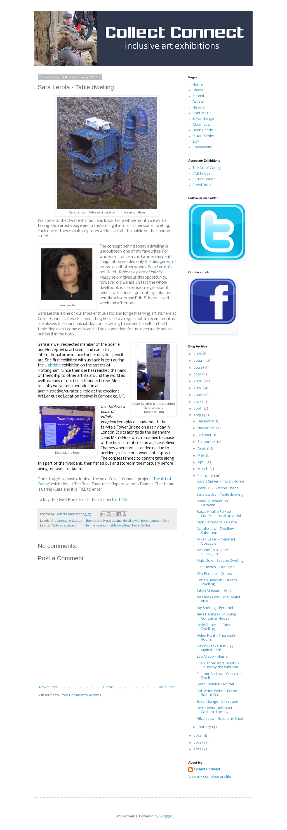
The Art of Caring (206, 168)
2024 (198, 361)
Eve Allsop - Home (212, 657)
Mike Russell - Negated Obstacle (216, 541)
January (204, 727)
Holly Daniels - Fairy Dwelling (213, 627)
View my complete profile (209, 777)
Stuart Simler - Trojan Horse (220, 481)
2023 (198, 368)
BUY (195, 142)
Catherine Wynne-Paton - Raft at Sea (218, 693)
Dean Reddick (204, 130)
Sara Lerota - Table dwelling (220, 495)
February (205, 476)
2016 (198, 408)
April (201, 462)
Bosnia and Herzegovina (104, 521)
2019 (198, 388)
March (203, 469)
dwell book (141, 521)
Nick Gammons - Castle (217, 522)
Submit (198, 96)
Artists (198, 102)
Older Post (166, 687)
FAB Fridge (201, 173)
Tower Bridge (140, 525)
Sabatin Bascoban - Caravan (213, 503)
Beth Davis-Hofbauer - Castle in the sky (216, 710)
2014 (198, 735)
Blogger (165, 816)
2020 (198, 381)
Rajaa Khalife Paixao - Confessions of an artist (219, 514)
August (204, 448)
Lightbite (53, 365)
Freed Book (201, 185)
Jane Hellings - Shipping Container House (216, 616)
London (156, 521)
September (207, 442)
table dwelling (119, 525)
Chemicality (202, 147)
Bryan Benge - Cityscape (217, 702)
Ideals (197, 90)
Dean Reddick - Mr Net (215, 684)
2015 (198, 415)
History (198, 107)
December (206, 421)
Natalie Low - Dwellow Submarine (215, 531)
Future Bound (204, 179)
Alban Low (201, 124)
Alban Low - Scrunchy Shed (220, 719)
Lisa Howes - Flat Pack (216, 567)
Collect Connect (207, 769)
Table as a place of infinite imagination (79, 525)
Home (108, 687)
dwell (127, 521)
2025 (198, 354)
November (206, 428)
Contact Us (201, 113)
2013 (198, 742)
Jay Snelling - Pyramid (215, 608)
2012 (198, 749)
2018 (198, 395)
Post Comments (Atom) (81, 695)
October (204, 435)
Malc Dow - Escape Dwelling (220, 561)
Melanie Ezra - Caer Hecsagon (213, 552)
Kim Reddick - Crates (214, 574)
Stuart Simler (203, 136)
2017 (198, 402)
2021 (198, 374)
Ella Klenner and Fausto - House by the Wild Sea (218, 665)
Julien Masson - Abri (214, 591)
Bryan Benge (203, 119)
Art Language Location (67, 521)
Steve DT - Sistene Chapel (218, 488)
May (201, 455)
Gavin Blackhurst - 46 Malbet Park (215, 648)
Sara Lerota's (159, 267)
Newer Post (48, 687)
